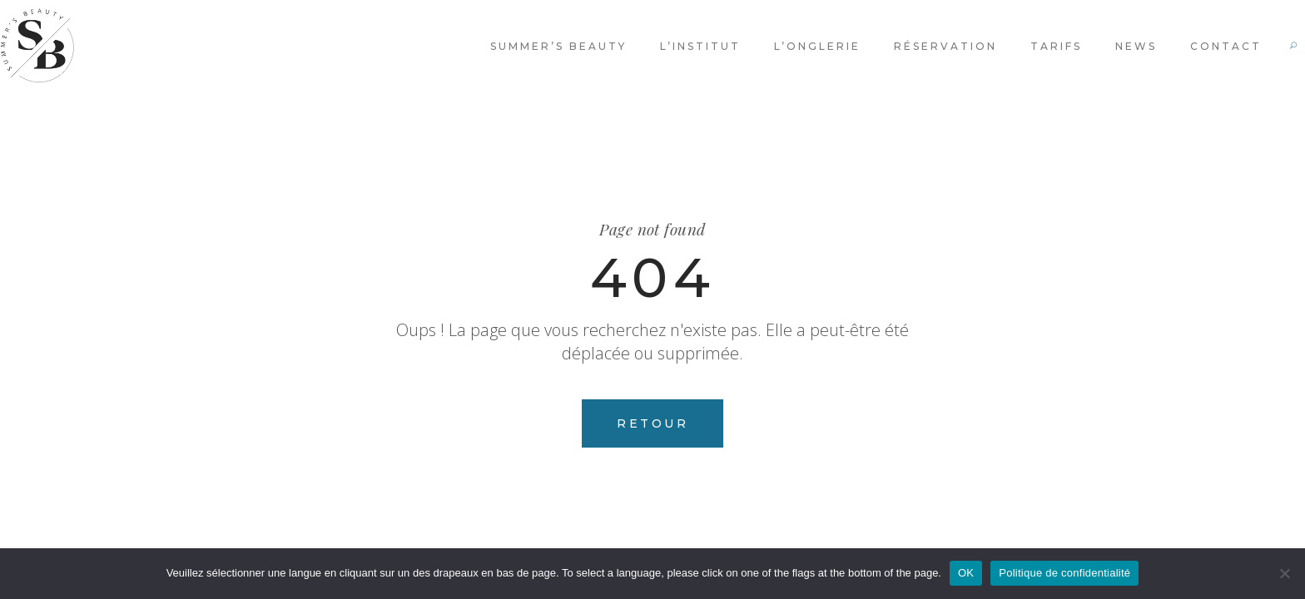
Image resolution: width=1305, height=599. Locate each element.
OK (966, 573)
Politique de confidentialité (1064, 573)
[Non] (1284, 573)
